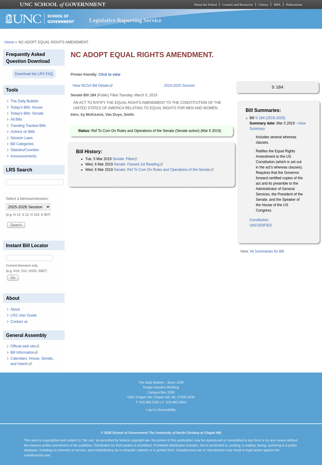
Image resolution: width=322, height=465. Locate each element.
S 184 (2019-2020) (270, 118)
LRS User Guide (23, 315)
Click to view (109, 74)
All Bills (16, 119)
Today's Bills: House (26, 107)
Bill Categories (22, 144)
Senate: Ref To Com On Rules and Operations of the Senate (164, 170)
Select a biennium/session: (27, 199)
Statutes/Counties (24, 150)
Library (263, 4)
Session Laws (21, 138)
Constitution (259, 220)
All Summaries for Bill (267, 251)
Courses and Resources (237, 4)
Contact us (19, 322)
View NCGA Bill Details (92, 85)
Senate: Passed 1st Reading (138, 164)
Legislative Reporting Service (125, 20)
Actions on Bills (22, 132)
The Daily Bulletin (24, 101)
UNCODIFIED (261, 225)
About (15, 309)
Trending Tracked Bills (28, 126)
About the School (205, 4)
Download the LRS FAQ (34, 74)
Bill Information (24, 352)
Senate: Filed (125, 159)
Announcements (23, 156)
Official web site (24, 346)
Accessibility (167, 409)
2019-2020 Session (179, 85)
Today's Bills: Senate (26, 113)
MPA (277, 4)
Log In (150, 409)
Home (9, 42)
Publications (294, 4)
